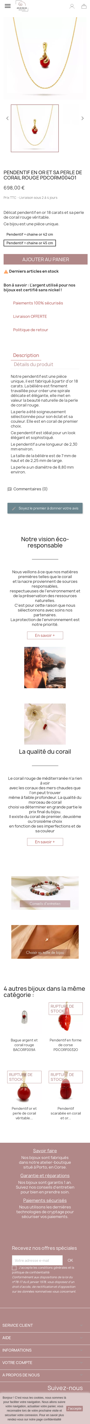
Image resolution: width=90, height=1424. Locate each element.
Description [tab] (26, 355)
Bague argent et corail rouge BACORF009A (24, 1045)
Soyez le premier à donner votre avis (45, 508)
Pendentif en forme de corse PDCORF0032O (66, 1045)
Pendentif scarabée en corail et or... (66, 1113)
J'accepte (74, 1408)
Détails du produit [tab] (33, 364)
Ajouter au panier (45, 259)
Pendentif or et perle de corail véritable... (24, 1113)
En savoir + (45, 635)
